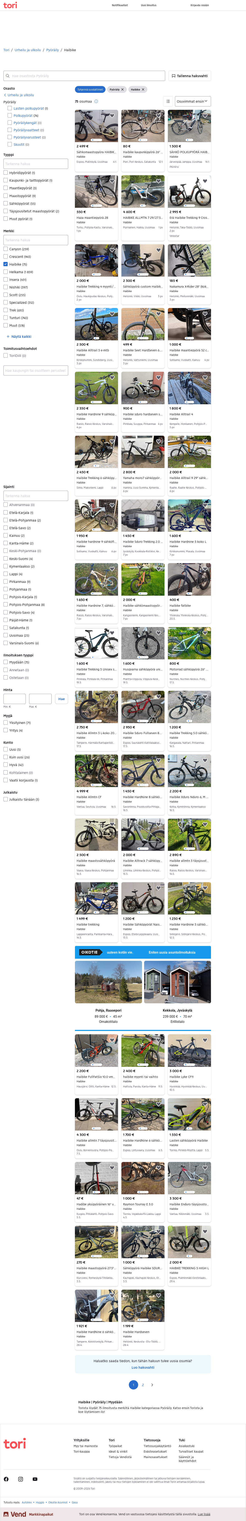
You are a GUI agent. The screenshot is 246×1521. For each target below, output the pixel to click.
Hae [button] (61, 699)
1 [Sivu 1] (133, 1385)
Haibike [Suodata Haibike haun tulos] (18, 264)
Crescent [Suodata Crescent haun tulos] (20, 256)
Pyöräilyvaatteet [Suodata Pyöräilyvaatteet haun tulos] (29, 130)
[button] (190, 76)
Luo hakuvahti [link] (143, 1367)
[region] (96, 126)
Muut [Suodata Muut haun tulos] (17, 325)
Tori (6, 50)
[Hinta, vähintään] (14, 699)
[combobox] (84, 76)
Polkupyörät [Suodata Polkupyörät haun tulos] (26, 115)
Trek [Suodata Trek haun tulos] (16, 310)
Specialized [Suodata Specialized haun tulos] (21, 302)
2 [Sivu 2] (143, 1385)
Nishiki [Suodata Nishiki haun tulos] (18, 287)
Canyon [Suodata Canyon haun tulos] (19, 249)
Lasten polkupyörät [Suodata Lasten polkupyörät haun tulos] (31, 108)
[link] (18, 95)
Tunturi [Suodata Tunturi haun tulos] (18, 318)
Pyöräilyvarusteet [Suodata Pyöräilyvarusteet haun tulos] (30, 137)
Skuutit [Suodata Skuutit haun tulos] (21, 144)
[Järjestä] (193, 101)
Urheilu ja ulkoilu (28, 50)
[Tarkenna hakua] (35, 164)
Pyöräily (52, 50)
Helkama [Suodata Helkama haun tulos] (21, 272)
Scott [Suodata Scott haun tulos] (17, 295)
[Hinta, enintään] (40, 699)
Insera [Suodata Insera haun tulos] (17, 279)
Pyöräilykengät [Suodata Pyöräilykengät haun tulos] (27, 123)
